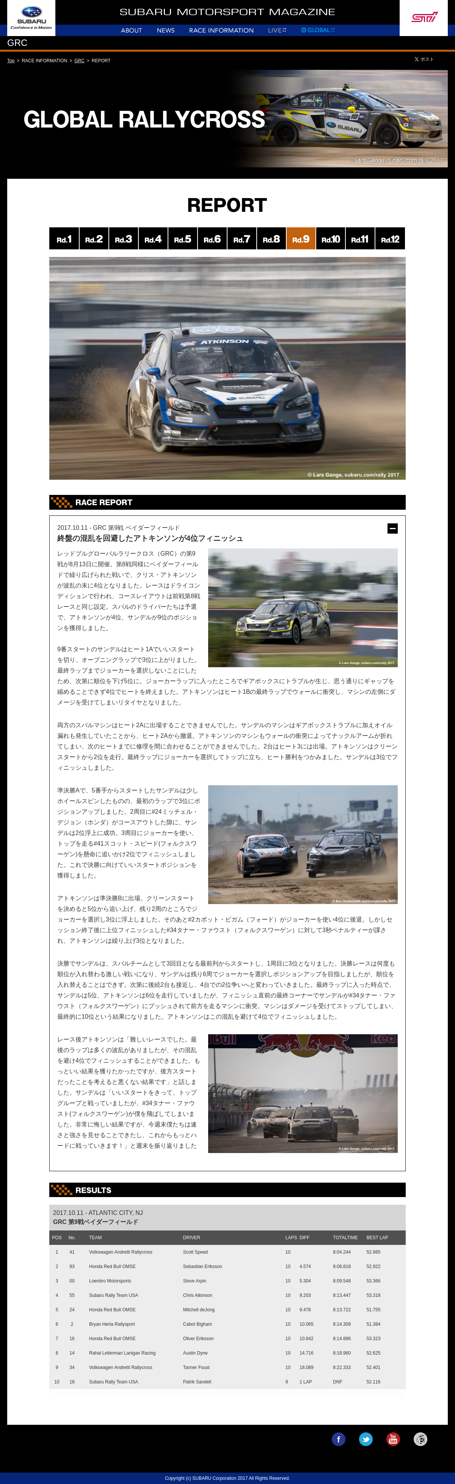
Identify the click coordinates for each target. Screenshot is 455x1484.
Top (10, 60)
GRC (79, 60)
